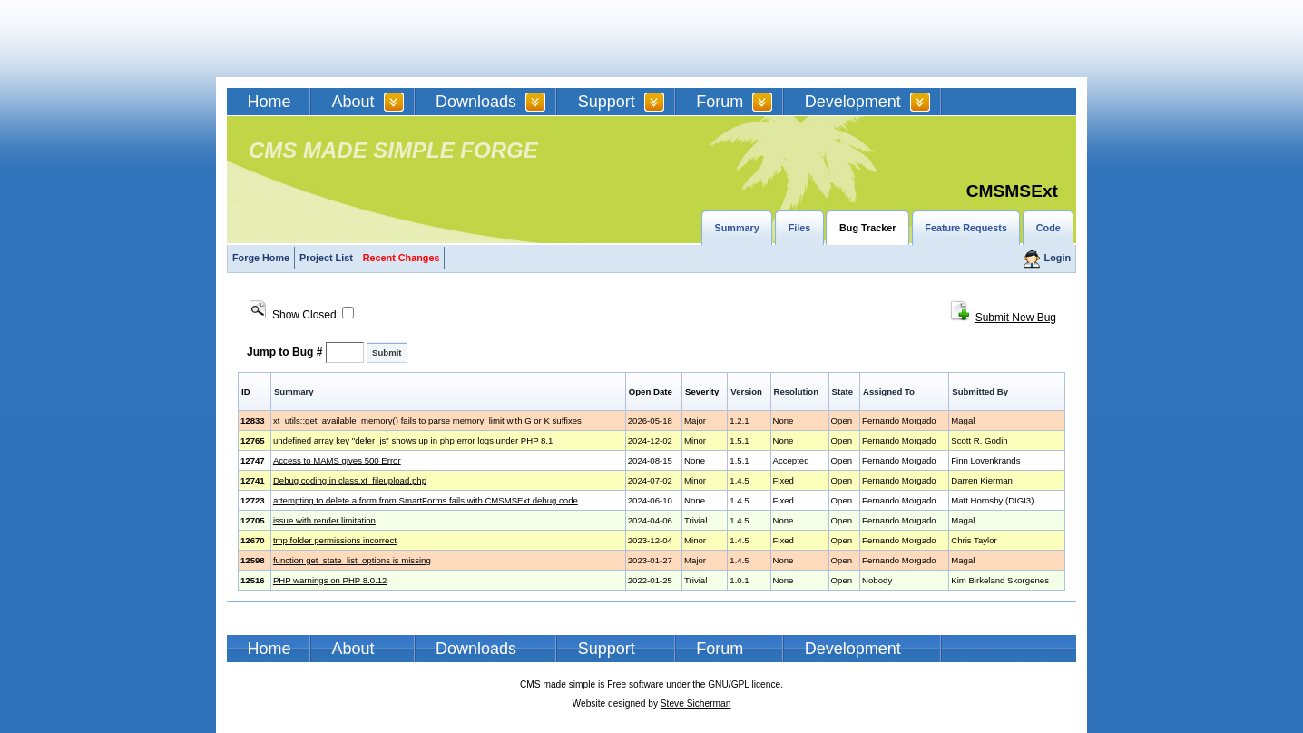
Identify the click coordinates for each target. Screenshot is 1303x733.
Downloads (476, 102)
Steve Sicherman (696, 704)
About (353, 102)
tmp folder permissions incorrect (335, 540)
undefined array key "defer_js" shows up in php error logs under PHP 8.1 (413, 440)
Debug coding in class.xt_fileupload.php (349, 480)
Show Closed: (302, 314)
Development (853, 102)
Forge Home (260, 257)
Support (606, 102)
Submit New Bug (1015, 317)
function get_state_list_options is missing (352, 560)
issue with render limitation (324, 520)
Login (1057, 257)
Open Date (650, 391)
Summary (737, 227)
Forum (719, 102)
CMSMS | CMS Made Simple (356, 38)
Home (269, 102)
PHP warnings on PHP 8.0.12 (330, 580)
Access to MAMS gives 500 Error (337, 460)
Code (1048, 227)
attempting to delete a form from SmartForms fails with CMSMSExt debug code (425, 500)
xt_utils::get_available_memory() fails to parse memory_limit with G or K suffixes (427, 420)
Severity (702, 391)
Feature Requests (966, 227)
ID (245, 391)
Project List (326, 257)
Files (800, 227)
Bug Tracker (867, 227)
